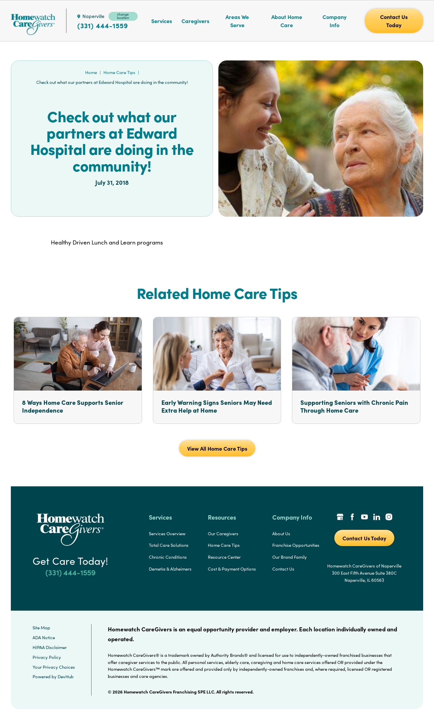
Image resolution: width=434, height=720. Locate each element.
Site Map (41, 628)
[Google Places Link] (340, 518)
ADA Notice (44, 637)
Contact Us (283, 569)
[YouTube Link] (364, 518)
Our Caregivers (223, 533)
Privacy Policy (47, 657)
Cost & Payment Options (232, 569)
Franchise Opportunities (295, 545)
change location (123, 16)
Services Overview (167, 533)
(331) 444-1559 (102, 25)
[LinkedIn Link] (376, 518)
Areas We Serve (237, 21)
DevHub (66, 676)
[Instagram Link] (389, 518)
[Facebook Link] (352, 518)
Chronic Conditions (168, 557)
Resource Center (224, 557)
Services (161, 20)
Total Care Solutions (169, 545)
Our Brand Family (289, 557)
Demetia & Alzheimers (170, 569)
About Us (281, 533)
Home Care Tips (119, 72)
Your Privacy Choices (54, 667)
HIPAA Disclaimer (50, 647)
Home (91, 72)
